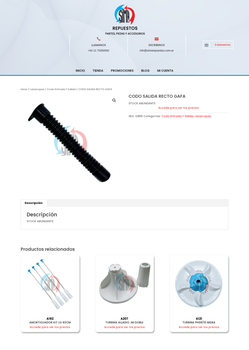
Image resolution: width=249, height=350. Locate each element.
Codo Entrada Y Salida (61, 61)
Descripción (34, 175)
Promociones (122, 43)
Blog (145, 43)
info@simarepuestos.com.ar (157, 22)
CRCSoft (97, 346)
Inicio (80, 43)
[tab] (33, 175)
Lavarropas (37, 61)
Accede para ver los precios (178, 80)
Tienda (98, 43)
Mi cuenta (165, 43)
